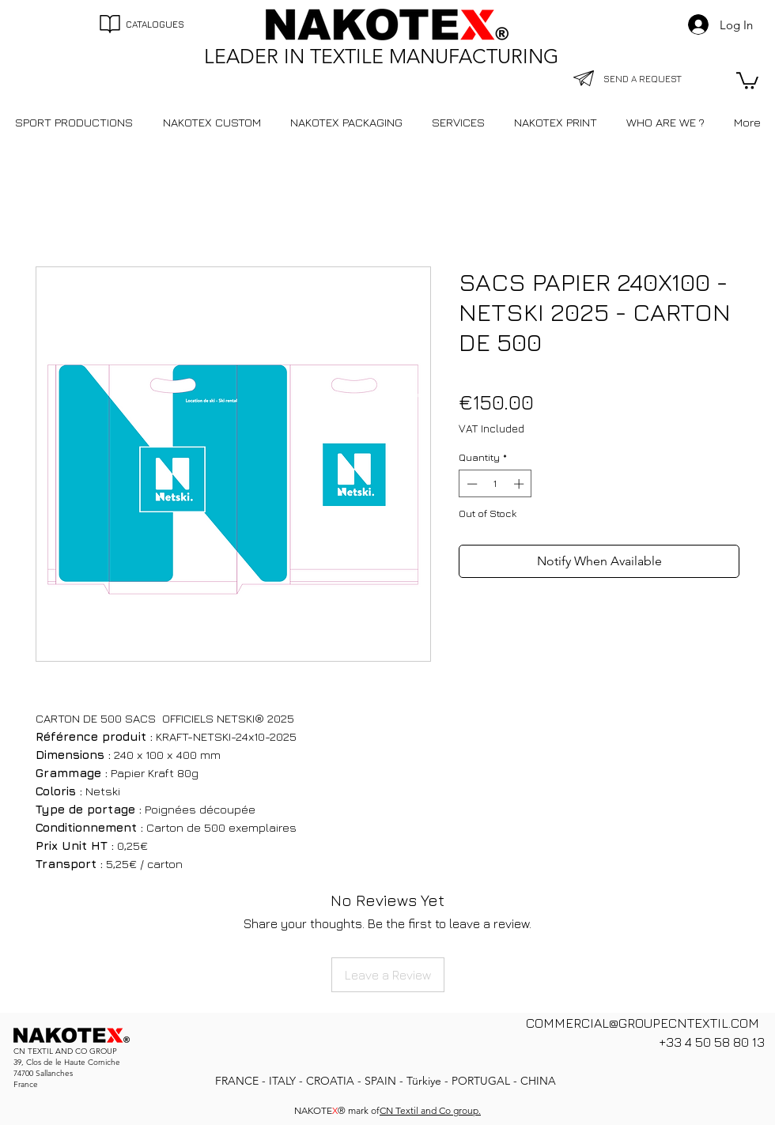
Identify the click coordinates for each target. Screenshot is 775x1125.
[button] (747, 79)
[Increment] (520, 483)
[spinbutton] (495, 483)
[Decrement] (470, 483)
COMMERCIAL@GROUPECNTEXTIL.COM (642, 1023)
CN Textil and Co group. (430, 1110)
